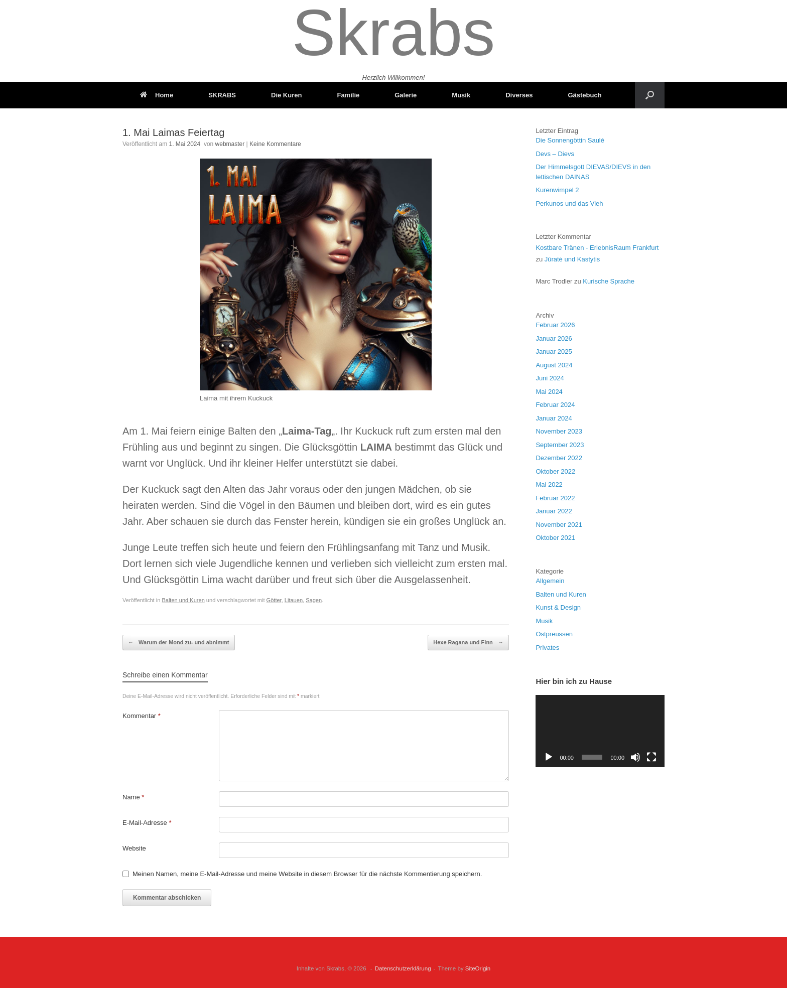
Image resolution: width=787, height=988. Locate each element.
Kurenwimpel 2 (557, 190)
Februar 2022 (555, 498)
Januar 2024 (554, 418)
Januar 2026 (554, 338)
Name (133, 797)
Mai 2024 (549, 391)
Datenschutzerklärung (403, 968)
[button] (650, 95)
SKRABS (222, 95)
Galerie (406, 95)
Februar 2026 (555, 325)
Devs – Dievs (555, 154)
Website (134, 848)
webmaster (230, 144)
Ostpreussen (554, 634)
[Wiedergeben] (549, 757)
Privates (547, 647)
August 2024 (554, 365)
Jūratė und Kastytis (572, 259)
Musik (461, 95)
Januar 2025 (554, 351)
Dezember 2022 (559, 458)
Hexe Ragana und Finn (468, 642)
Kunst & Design (558, 607)
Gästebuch (584, 95)
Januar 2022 (554, 511)
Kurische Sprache (608, 281)
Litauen (294, 600)
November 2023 (559, 431)
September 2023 (560, 445)
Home (156, 95)
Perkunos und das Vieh (569, 203)
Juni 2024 (550, 378)
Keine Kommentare (275, 144)
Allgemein (550, 581)
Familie (348, 95)
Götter (274, 600)
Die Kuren (286, 95)
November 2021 (559, 524)
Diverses (519, 95)
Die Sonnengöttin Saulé (570, 140)
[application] (600, 731)
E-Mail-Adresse (147, 822)
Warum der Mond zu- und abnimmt (178, 642)
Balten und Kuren (183, 600)
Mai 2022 (549, 484)
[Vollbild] (651, 757)
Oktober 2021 (555, 537)
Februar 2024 (555, 404)
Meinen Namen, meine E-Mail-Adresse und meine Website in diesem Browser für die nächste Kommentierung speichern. (307, 874)
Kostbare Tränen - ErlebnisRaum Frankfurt (597, 247)
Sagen (314, 600)
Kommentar (141, 716)
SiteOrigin (478, 968)
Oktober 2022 (555, 471)
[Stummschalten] (635, 757)
